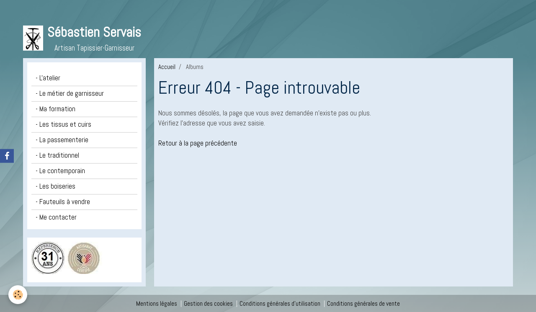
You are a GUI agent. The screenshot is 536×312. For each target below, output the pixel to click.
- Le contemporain (60, 170)
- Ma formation (55, 109)
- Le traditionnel (57, 155)
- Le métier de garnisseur (70, 93)
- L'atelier (48, 78)
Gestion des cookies (208, 303)
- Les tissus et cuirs (63, 124)
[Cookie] (17, 294)
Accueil (166, 67)
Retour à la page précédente (197, 143)
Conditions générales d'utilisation (280, 303)
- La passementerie (62, 140)
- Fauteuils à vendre (63, 201)
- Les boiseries (55, 186)
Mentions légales (156, 303)
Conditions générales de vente (363, 303)
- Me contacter (56, 217)
